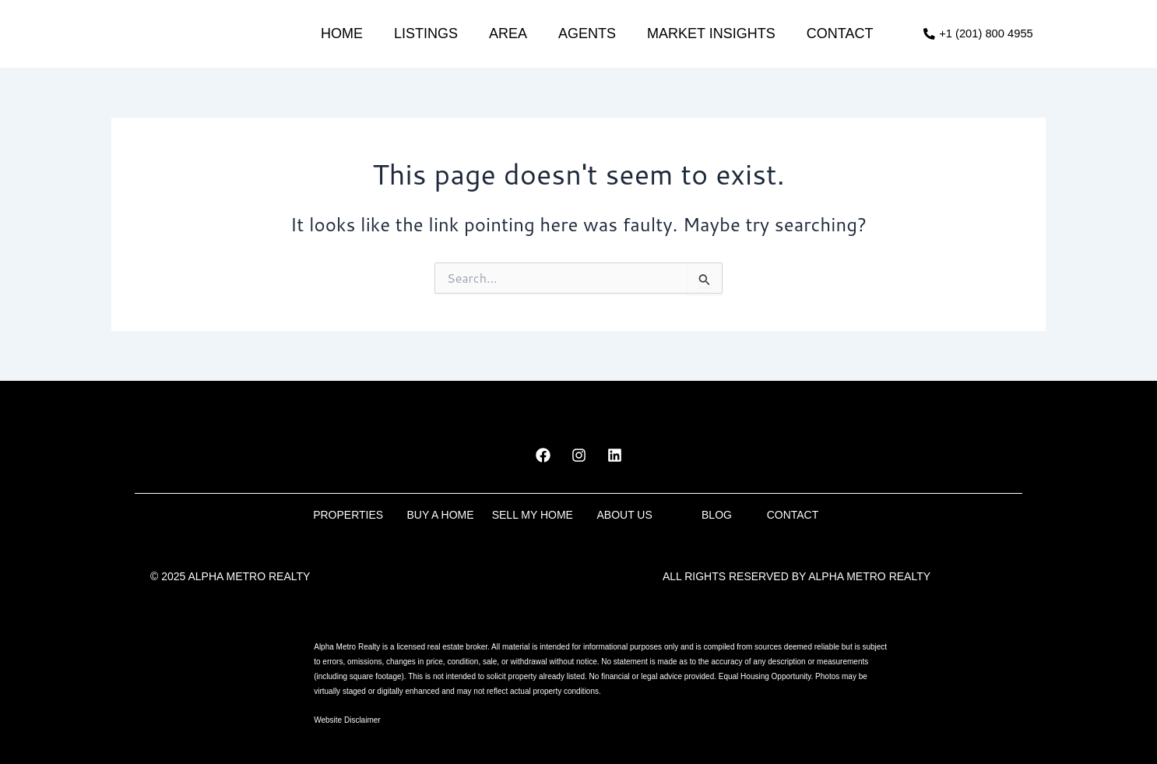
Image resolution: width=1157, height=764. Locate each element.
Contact (838, 33)
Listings (425, 33)
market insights (710, 33)
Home (341, 33)
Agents (586, 33)
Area (507, 33)
